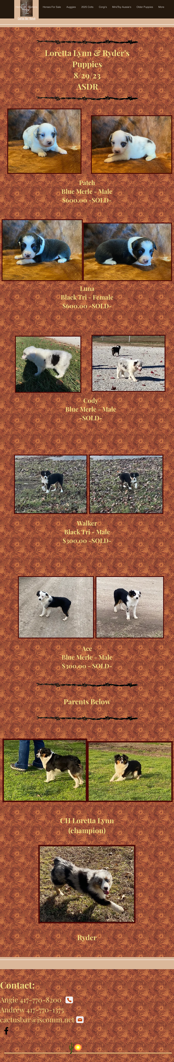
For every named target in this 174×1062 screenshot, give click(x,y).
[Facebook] (6, 1031)
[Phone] (69, 1000)
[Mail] (80, 1019)
